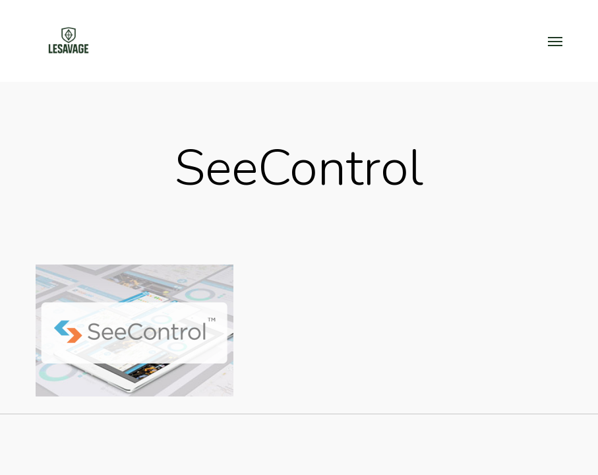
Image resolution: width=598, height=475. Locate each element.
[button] (555, 41)
